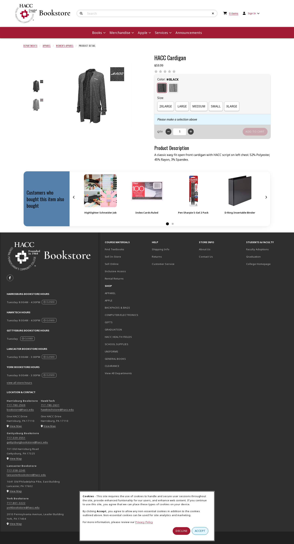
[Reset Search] (213, 13)
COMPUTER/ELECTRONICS (122, 315)
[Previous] (74, 197)
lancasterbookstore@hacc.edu (26, 475)
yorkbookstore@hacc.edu (23, 507)
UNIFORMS (111, 351)
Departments (30, 45)
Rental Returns (114, 278)
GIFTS (109, 322)
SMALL (216, 106)
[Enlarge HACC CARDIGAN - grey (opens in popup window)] (37, 104)
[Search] (81, 13)
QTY (160, 131)
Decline (182, 531)
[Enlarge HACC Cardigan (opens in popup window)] (98, 95)
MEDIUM (198, 106)
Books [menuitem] (97, 32)
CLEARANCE (112, 366)
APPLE (108, 300)
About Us (205, 249)
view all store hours (19, 382)
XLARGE (231, 106)
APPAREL (110, 293)
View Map (16, 426)
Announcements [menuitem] (189, 32)
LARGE (182, 106)
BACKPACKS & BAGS (117, 307)
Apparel (47, 45)
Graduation (253, 256)
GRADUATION (113, 329)
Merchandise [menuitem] (120, 32)
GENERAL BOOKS (115, 358)
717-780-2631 (50, 405)
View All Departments (118, 373)
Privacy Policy (144, 522)
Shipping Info (161, 249)
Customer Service (163, 264)
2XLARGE (165, 106)
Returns (157, 256)
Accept (200, 531)
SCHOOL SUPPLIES (116, 344)
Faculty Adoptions (257, 249)
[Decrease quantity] (168, 132)
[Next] (266, 197)
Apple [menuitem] (142, 32)
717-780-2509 (16, 405)
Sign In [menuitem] (252, 13)
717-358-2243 (16, 470)
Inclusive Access (115, 271)
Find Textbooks (114, 249)
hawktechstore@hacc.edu (57, 409)
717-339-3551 (16, 437)
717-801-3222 (16, 503)
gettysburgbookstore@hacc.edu (27, 442)
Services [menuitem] (161, 32)
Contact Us (206, 256)
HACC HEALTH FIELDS (118, 337)
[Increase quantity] (191, 132)
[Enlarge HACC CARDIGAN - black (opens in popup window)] (37, 86)
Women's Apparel (65, 45)
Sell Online (112, 264)
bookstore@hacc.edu (20, 409)
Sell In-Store (113, 256)
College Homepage (268, 264)
